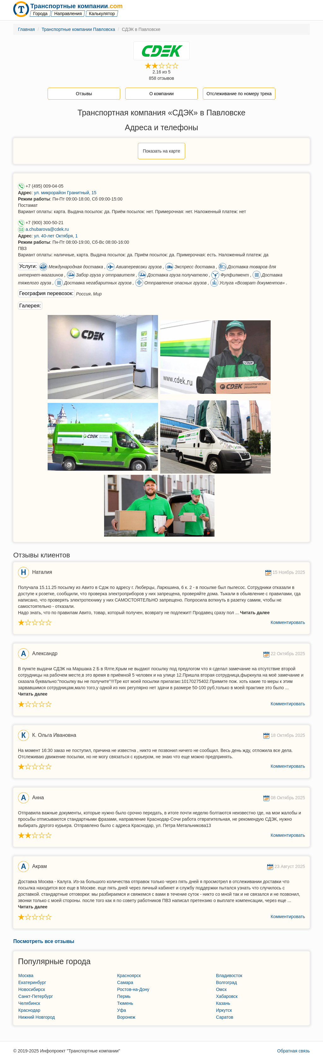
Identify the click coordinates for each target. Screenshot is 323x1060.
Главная (26, 29)
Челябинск (29, 1003)
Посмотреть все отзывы (43, 941)
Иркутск (224, 1010)
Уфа (121, 1010)
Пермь (124, 996)
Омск (221, 989)
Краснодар (29, 1010)
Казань (223, 1003)
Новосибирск (31, 989)
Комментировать (288, 622)
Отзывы (84, 93)
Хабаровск (227, 996)
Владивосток (229, 975)
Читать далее (254, 612)
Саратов (224, 1017)
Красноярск (129, 975)
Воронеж (126, 1017)
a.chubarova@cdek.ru (47, 229)
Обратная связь (293, 1050)
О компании (161, 93)
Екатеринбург (32, 982)
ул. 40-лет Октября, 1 (56, 235)
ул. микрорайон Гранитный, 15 (65, 192)
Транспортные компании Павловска (78, 29)
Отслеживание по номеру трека (239, 93)
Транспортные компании (76, 6)
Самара (125, 982)
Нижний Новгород (36, 1017)
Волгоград (226, 982)
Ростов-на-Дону (133, 989)
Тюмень (125, 1003)
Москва (25, 975)
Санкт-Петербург (35, 996)
